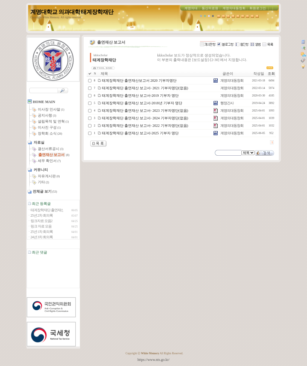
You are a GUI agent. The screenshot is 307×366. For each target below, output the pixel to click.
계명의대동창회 (234, 8)
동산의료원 (210, 8)
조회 (271, 74)
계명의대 (191, 8)
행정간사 (227, 103)
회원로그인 (257, 8)
